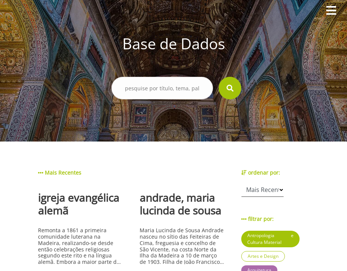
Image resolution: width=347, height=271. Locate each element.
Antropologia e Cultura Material (270, 238)
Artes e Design (263, 256)
